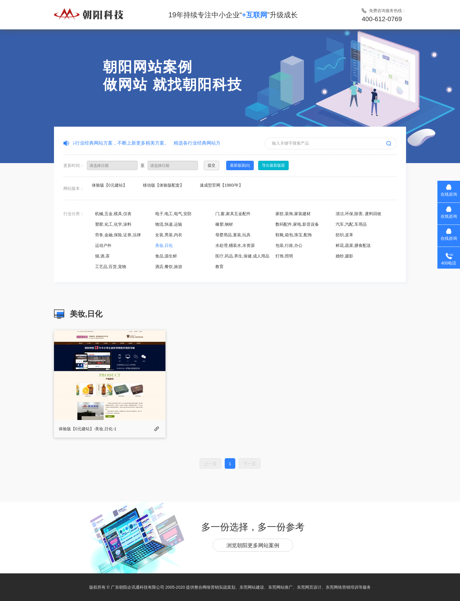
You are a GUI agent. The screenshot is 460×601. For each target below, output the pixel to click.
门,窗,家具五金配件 (233, 213)
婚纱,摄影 (344, 256)
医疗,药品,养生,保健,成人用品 (242, 256)
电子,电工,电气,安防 (173, 213)
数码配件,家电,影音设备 (297, 224)
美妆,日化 (164, 245)
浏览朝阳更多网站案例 (252, 545)
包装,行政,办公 (288, 245)
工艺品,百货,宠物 (110, 266)
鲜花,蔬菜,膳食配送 (353, 245)
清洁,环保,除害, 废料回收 (358, 213)
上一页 (210, 463)
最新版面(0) (240, 165)
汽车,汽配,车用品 (351, 224)
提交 (211, 165)
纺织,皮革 (344, 234)
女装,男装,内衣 (168, 234)
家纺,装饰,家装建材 (293, 213)
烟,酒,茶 (102, 256)
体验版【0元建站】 (109, 185)
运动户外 (103, 245)
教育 (219, 266)
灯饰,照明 (284, 256)
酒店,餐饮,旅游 (168, 266)
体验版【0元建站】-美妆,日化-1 (87, 428)
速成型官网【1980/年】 (221, 185)
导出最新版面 (273, 165)
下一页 (249, 463)
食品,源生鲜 (166, 256)
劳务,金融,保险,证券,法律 (118, 234)
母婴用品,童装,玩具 (233, 234)
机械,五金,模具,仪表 (113, 213)
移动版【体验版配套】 (163, 185)
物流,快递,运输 (168, 224)
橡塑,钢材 (224, 224)
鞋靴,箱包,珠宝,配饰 (293, 234)
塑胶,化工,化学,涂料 (113, 224)
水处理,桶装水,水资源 (235, 245)
